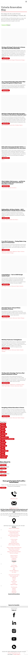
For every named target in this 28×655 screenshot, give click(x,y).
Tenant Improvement (14, 550)
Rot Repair (14, 559)
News (14, 580)
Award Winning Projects (14, 574)
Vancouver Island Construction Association (14, 598)
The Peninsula (14, 587)
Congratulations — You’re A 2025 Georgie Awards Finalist (12, 275)
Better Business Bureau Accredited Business (14, 595)
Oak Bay (14, 590)
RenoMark (14, 603)
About (8, 563)
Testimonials (14, 581)
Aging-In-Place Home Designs (14, 551)
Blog (14, 569)
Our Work (8, 572)
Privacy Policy (11, 653)
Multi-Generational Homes (14, 535)
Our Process (14, 565)
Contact (14, 579)
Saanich (14, 588)
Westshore (14, 591)
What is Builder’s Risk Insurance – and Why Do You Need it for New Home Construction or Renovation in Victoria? (13, 183)
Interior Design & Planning (10, 545)
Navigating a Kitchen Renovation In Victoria (13, 407)
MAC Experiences (14, 576)
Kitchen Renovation (14, 532)
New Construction (9, 537)
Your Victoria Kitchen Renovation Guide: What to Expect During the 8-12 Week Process (13, 82)
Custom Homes (14, 539)
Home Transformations (10, 529)
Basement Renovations (14, 543)
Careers (14, 583)
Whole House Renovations (14, 531)
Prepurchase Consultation (14, 548)
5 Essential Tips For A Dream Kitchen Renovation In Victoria (11, 308)
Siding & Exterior (14, 555)
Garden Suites (14, 542)
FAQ (14, 568)
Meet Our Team (14, 566)
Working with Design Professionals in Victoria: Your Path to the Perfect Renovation (13, 48)
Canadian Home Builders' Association (14, 596)
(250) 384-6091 (14, 498)
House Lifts (14, 540)
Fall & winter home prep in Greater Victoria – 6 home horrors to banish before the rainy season (14, 147)
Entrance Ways (14, 557)
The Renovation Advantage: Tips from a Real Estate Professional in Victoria (13, 373)
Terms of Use (17, 653)
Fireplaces (14, 558)
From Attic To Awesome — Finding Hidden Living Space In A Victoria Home (14, 242)
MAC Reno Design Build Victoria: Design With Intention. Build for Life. (5, 1)
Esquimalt (14, 592)
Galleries (14, 577)
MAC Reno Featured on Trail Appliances (12, 339)
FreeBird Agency (16, 654)
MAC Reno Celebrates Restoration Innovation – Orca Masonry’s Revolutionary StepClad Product (14, 114)
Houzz (14, 599)
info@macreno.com (14, 508)
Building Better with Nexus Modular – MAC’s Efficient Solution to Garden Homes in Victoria (13, 210)
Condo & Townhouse (14, 533)
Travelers (14, 602)
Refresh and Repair (9, 553)
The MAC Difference (14, 570)
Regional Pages (9, 585)
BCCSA (14, 601)
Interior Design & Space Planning (14, 547)
